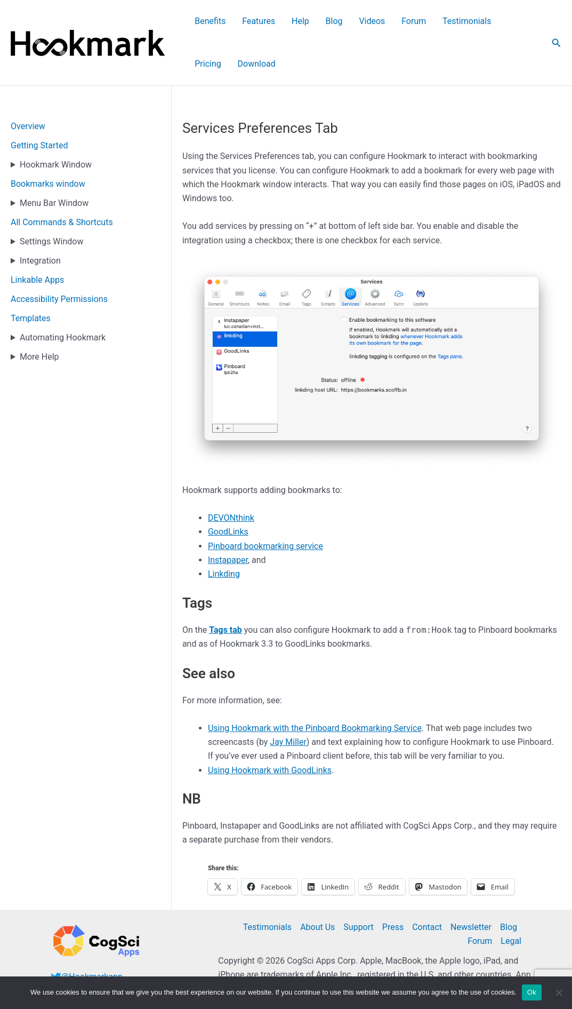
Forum (383, 22)
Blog (317, 22)
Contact (427, 885)
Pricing (476, 22)
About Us (317, 885)
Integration (40, 218)
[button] (556, 21)
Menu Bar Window (54, 161)
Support (358, 885)
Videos (348, 22)
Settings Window (51, 199)
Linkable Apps (37, 238)
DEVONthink (231, 476)
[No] (558, 992)
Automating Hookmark (63, 295)
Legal (511, 899)
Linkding (224, 532)
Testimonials (429, 22)
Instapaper (228, 518)
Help (290, 22)
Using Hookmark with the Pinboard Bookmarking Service (315, 686)
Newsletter (471, 885)
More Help (39, 314)
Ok (531, 992)
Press (393, 885)
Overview (28, 84)
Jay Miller (288, 700)
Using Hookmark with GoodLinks (270, 728)
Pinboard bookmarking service (265, 504)
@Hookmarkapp (92, 934)
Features (255, 22)
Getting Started (39, 103)
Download (518, 22)
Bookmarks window (48, 142)
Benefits (213, 22)
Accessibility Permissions (59, 257)
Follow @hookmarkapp (94, 948)
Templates (31, 276)
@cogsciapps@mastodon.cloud (111, 963)
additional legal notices (451, 947)
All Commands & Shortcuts (62, 180)
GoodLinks (228, 489)
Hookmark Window (56, 122)
